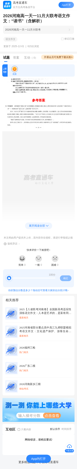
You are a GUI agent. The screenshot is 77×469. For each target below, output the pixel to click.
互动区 (10, 429)
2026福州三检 (27, 347)
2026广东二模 (27, 365)
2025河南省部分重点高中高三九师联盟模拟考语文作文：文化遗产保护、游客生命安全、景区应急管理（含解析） (45, 329)
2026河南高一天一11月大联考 (23, 29)
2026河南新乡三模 (30, 384)
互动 (31, 57)
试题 (6, 57)
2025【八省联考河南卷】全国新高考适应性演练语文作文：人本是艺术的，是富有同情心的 (45, 311)
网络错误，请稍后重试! (38, 439)
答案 (16, 57)
